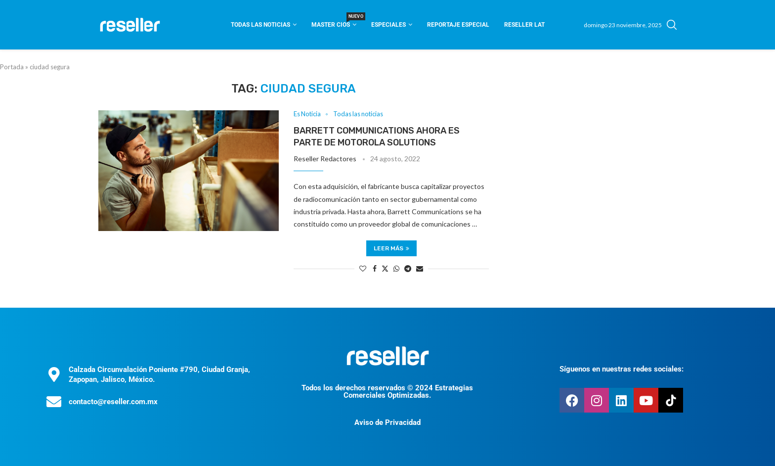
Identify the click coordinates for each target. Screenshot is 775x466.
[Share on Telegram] (407, 268)
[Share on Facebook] (375, 268)
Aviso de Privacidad (387, 422)
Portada (12, 67)
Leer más (391, 248)
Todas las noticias (260, 24)
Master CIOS (333, 21)
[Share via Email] (419, 268)
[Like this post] (362, 268)
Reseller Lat (524, 24)
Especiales (388, 24)
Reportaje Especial (458, 24)
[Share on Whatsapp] (396, 268)
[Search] (672, 24)
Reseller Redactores (325, 159)
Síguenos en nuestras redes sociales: (622, 369)
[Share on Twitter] (385, 268)
